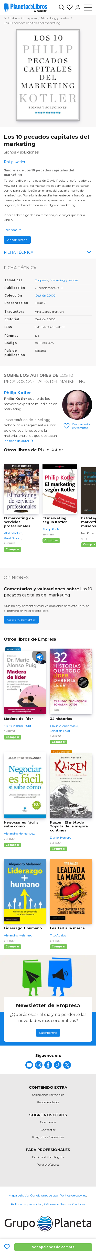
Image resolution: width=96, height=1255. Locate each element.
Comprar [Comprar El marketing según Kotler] (51, 540)
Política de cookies (73, 1195)
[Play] (40, 657)
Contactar (48, 1130)
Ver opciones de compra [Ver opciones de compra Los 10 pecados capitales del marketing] (53, 1247)
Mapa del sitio (18, 1195)
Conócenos (48, 1122)
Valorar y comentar (21, 619)
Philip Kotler (17, 392)
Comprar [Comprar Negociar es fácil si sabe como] (12, 845)
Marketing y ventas (64, 280)
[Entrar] (77, 7)
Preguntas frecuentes (48, 1137)
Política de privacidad (26, 1204)
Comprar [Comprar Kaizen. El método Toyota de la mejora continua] (59, 848)
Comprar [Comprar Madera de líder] (12, 737)
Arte (84, 538)
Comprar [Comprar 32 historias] (59, 742)
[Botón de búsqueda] (61, 7)
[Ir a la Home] (5, 18)
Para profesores (48, 1164)
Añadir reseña (17, 240)
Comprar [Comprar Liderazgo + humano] (12, 946)
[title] (29, 1065)
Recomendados (48, 1102)
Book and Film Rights (48, 1157)
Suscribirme (48, 1033)
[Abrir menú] (88, 7)
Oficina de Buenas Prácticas (64, 1204)
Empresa (41, 280)
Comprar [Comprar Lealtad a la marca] (59, 946)
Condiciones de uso (44, 1195)
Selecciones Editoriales (48, 1095)
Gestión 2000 (45, 295)
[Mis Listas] (69, 7)
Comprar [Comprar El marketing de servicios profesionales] (12, 549)
